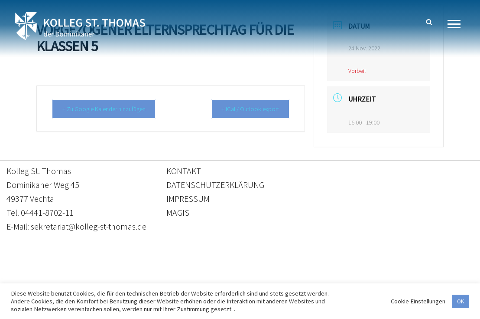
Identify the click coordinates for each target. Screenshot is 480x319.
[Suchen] (429, 22)
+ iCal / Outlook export (247, 109)
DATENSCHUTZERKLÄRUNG (215, 184)
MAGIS (177, 212)
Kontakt (158, 278)
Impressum (311, 278)
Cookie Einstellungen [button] (418, 301)
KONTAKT (183, 170)
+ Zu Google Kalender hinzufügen (108, 109)
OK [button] (460, 301)
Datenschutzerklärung (231, 278)
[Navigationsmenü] (457, 24)
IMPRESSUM (188, 198)
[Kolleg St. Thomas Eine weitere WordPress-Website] (80, 26)
